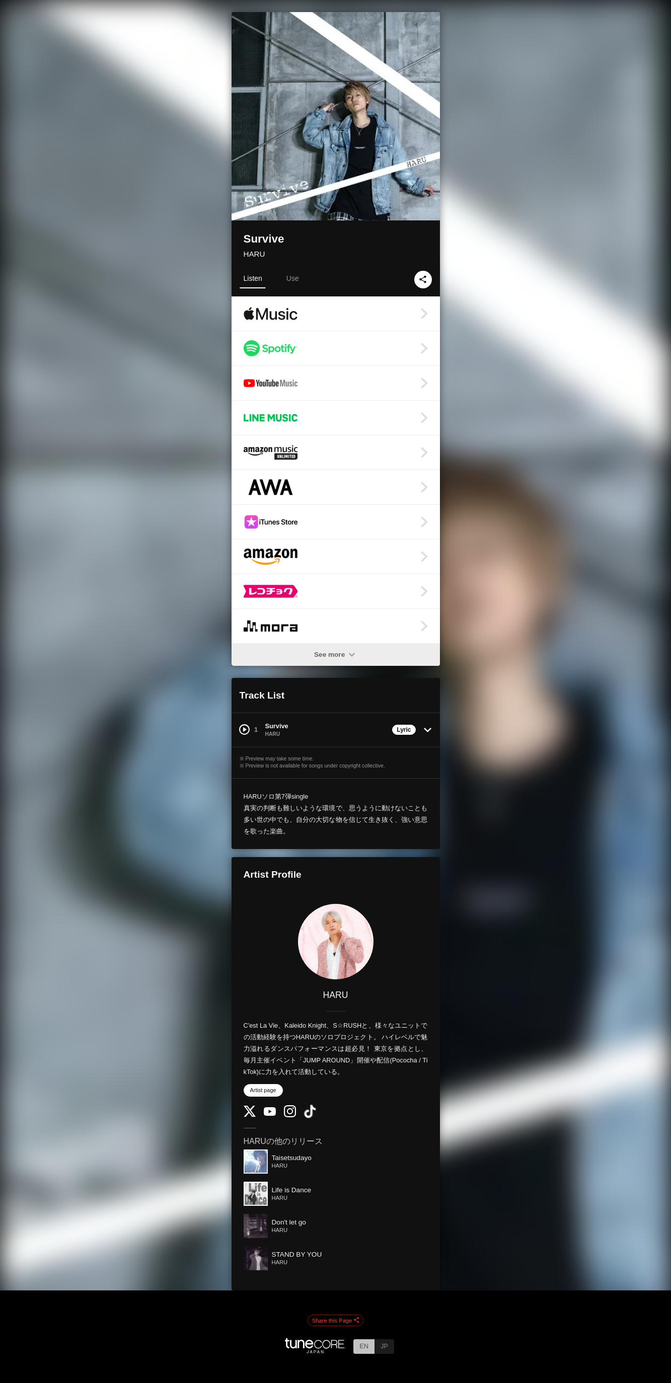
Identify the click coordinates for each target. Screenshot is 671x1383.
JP (384, 1346)
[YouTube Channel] (270, 1113)
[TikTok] (310, 1116)
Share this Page (335, 1321)
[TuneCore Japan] (315, 1350)
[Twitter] (250, 1114)
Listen (253, 278)
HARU (254, 254)
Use (292, 278)
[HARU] (336, 941)
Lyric (404, 729)
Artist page (263, 1090)
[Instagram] (290, 1115)
